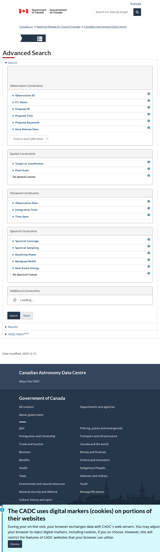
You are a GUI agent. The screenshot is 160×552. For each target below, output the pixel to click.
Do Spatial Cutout (23, 176)
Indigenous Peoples (92, 468)
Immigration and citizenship (37, 436)
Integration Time (26, 209)
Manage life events (92, 492)
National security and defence (38, 492)
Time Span (22, 216)
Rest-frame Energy (27, 268)
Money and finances (93, 452)
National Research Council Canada (58, 27)
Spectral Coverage (27, 241)
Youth (84, 484)
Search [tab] (12, 63)
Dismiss (14, 544)
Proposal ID (22, 109)
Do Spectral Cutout (23, 274)
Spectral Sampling (27, 247)
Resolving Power (25, 254)
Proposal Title (24, 115)
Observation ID (25, 95)
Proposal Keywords (27, 122)
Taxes (22, 476)
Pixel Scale (22, 170)
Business (24, 452)
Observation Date (26, 203)
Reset (26, 315)
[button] (33, 38)
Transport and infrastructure (98, 436)
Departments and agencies (97, 407)
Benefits (24, 460)
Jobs (22, 428)
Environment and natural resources (42, 484)
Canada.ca (26, 27)
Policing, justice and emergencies (101, 428)
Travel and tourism (31, 444)
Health (23, 468)
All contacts (26, 407)
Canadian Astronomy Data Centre (105, 27)
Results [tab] (13, 327)
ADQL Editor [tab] (18, 334)
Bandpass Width (25, 261)
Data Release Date (27, 129)
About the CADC (29, 381)
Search (14, 315)
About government (31, 415)
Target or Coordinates (29, 163)
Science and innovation (95, 460)
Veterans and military (94, 476)
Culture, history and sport (35, 500)
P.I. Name (21, 102)
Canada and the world (94, 444)
